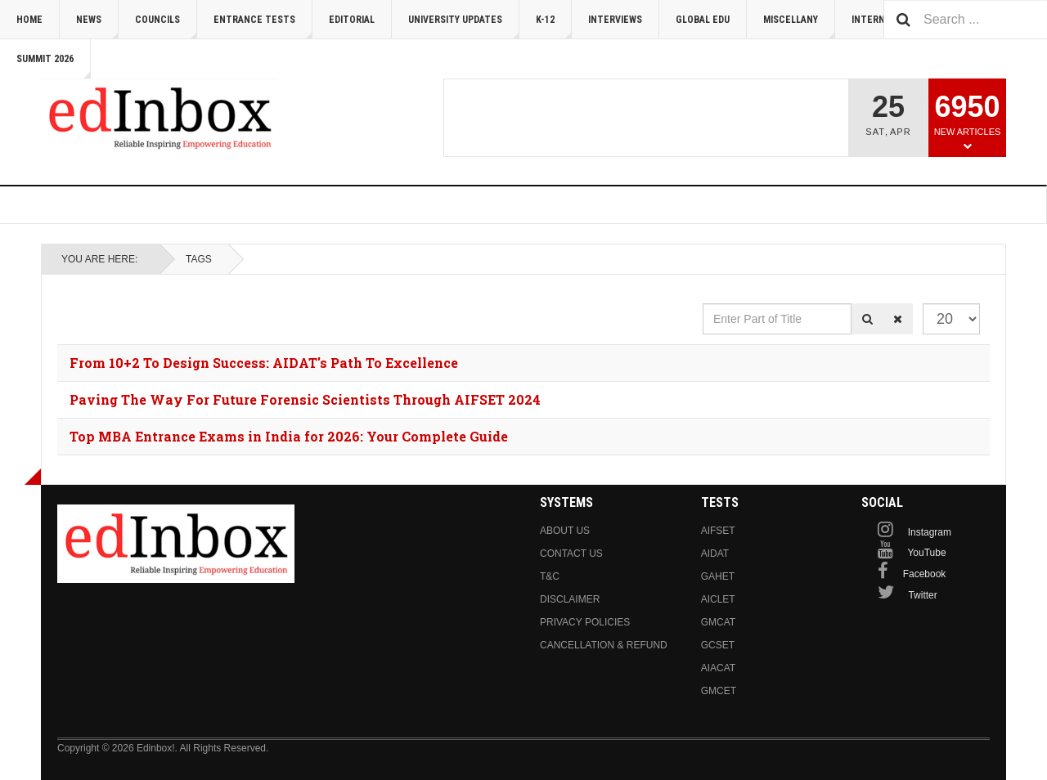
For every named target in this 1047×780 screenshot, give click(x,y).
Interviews (615, 19)
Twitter (922, 595)
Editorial (352, 19)
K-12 (554, 26)
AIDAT (715, 553)
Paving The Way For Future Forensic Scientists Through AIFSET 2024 (305, 399)
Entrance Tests (262, 26)
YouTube (926, 552)
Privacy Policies (585, 622)
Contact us (571, 553)
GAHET (718, 576)
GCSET (718, 645)
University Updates (463, 26)
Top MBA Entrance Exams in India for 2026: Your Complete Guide (289, 436)
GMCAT (718, 622)
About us (565, 530)
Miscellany (799, 26)
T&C (549, 576)
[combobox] (965, 19)
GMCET (718, 691)
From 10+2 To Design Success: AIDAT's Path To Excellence (264, 362)
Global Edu (703, 19)
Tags (199, 259)
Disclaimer (570, 599)
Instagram (929, 532)
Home (29, 19)
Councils (166, 26)
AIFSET (718, 530)
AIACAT (718, 668)
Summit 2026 (53, 65)
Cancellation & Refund (603, 645)
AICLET (718, 599)
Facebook (924, 574)
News (97, 26)
